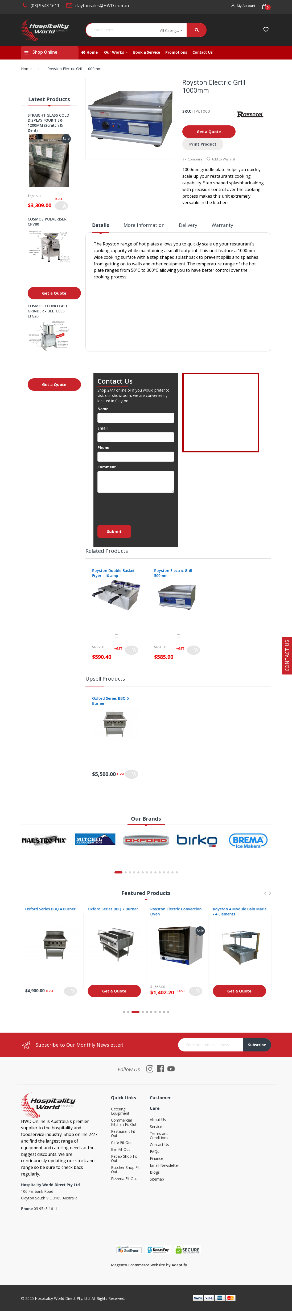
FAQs (154, 1151)
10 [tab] (168, 1012)
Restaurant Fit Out (123, 1133)
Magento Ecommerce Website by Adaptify (149, 1264)
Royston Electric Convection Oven (238, 911)
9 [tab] (164, 1012)
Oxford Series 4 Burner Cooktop (46, 911)
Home (26, 68)
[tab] (100, 227)
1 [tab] (124, 1012)
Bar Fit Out (120, 1149)
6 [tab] (151, 1012)
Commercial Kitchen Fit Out (124, 1122)
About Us (158, 1120)
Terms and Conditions (159, 1135)
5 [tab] (147, 1012)
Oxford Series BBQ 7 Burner (175, 908)
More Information (144, 225)
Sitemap (157, 1179)
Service (156, 1127)
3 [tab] (138, 1012)
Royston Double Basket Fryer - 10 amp (113, 573)
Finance (156, 1158)
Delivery (188, 225)
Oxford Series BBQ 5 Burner (110, 701)
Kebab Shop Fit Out (124, 1158)
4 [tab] (143, 1012)
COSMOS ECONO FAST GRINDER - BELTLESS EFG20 (48, 311)
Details (100, 225)
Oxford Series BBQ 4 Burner (113, 908)
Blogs (155, 1172)
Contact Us (159, 1145)
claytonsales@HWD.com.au (102, 6)
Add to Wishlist (220, 159)
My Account (246, 5)
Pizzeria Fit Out (124, 1179)
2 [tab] (131, 1012)
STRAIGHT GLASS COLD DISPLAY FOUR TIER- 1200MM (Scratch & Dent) (48, 123)
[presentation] (137, 507)
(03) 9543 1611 (45, 6)
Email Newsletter (164, 1165)
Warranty (222, 225)
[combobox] (121, 30)
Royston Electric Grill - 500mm (174, 573)
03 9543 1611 (45, 1208)
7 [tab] (155, 1012)
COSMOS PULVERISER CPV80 (47, 222)
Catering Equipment (120, 1111)
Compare (192, 159)
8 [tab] (160, 1012)
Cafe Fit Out (121, 1142)
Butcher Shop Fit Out (125, 1169)
